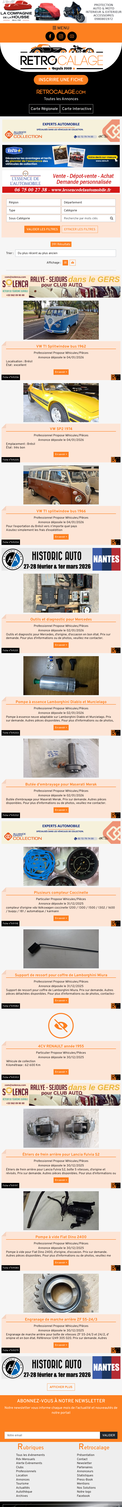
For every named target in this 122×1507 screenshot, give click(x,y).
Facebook (83, 1496)
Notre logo (84, 1492)
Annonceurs (85, 1471)
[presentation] (61, 1423)
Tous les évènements (30, 1455)
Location (22, 1475)
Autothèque (24, 1492)
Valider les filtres (42, 229)
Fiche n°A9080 (11, 1268)
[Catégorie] (88, 210)
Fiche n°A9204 (11, 542)
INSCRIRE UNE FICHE (61, 80)
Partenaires (85, 1467)
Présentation (85, 1455)
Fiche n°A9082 (11, 1006)
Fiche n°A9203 (11, 732)
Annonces (23, 1479)
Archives (22, 1496)
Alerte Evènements (29, 1463)
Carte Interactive (76, 108)
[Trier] (65, 253)
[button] (61, 320)
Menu (61, 28)
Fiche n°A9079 (11, 1350)
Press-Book (85, 1479)
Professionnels (26, 1471)
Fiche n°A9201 (10, 650)
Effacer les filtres (79, 229)
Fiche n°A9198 (10, 923)
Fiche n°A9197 (10, 1185)
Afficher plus (61, 1387)
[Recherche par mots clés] (84, 218)
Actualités (23, 1488)
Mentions (83, 1483)
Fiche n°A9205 (11, 459)
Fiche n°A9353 (11, 1077)
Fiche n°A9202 (11, 815)
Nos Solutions (86, 1488)
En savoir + (61, 372)
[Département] (88, 202)
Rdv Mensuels (25, 1459)
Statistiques (85, 1475)
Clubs (20, 1467)
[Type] (33, 210)
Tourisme (22, 1483)
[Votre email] (52, 1435)
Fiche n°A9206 (11, 377)
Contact (82, 1459)
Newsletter (84, 1463)
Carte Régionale (44, 108)
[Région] (33, 202)
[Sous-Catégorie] (33, 218)
